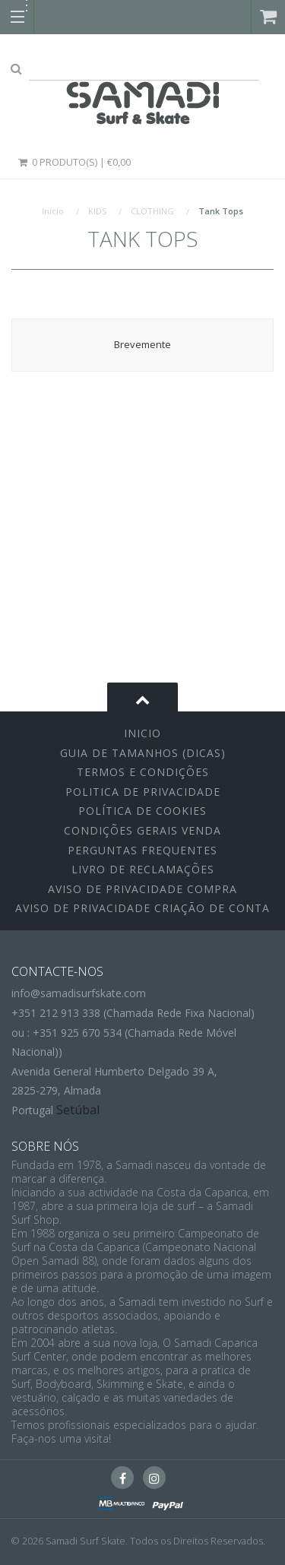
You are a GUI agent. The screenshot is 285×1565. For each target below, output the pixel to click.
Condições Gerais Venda (142, 830)
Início (53, 211)
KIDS (97, 211)
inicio (142, 733)
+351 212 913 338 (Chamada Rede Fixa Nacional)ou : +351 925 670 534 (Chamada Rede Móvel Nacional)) (133, 1032)
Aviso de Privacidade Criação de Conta (142, 908)
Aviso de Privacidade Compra (142, 889)
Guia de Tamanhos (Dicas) (143, 753)
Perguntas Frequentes (142, 850)
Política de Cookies (142, 810)
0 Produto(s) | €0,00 (74, 162)
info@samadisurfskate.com (78, 993)
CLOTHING (152, 211)
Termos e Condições (143, 772)
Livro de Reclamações (142, 869)
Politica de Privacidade (142, 791)
